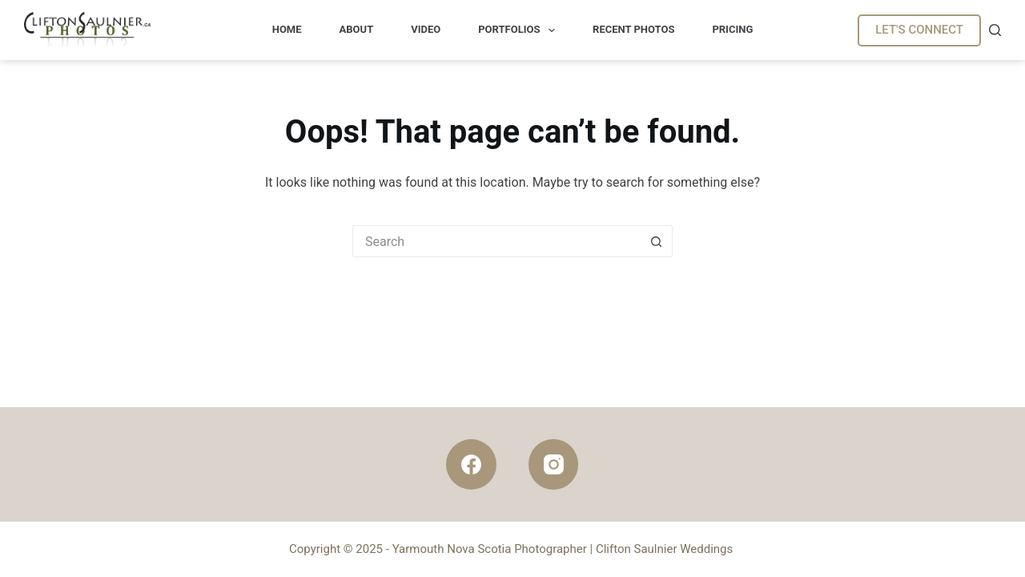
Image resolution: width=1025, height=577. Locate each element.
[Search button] (657, 241)
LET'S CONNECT (919, 29)
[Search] (995, 30)
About (357, 29)
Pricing (732, 29)
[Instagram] (554, 464)
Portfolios (519, 30)
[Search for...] (496, 241)
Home (287, 29)
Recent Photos (633, 29)
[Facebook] (471, 464)
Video (425, 29)
